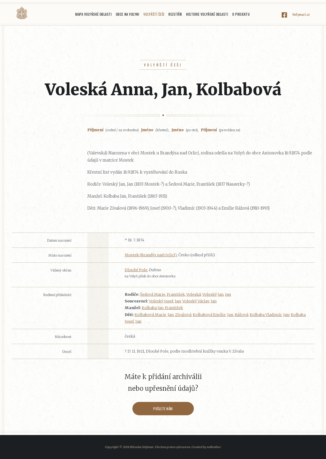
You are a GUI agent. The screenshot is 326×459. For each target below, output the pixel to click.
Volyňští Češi (153, 14)
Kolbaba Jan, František (162, 307)
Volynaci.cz (301, 15)
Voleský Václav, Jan (199, 301)
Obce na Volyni (127, 14)
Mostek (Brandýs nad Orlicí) (151, 255)
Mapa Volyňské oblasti (93, 14)
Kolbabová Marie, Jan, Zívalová (163, 314)
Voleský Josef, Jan (165, 301)
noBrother (214, 447)
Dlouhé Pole (136, 270)
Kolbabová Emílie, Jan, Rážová (220, 314)
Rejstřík (175, 14)
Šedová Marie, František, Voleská (170, 294)
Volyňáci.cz (21, 13)
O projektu (241, 14)
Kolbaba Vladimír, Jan (269, 314)
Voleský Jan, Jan (216, 294)
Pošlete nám (163, 408)
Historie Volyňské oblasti (207, 14)
